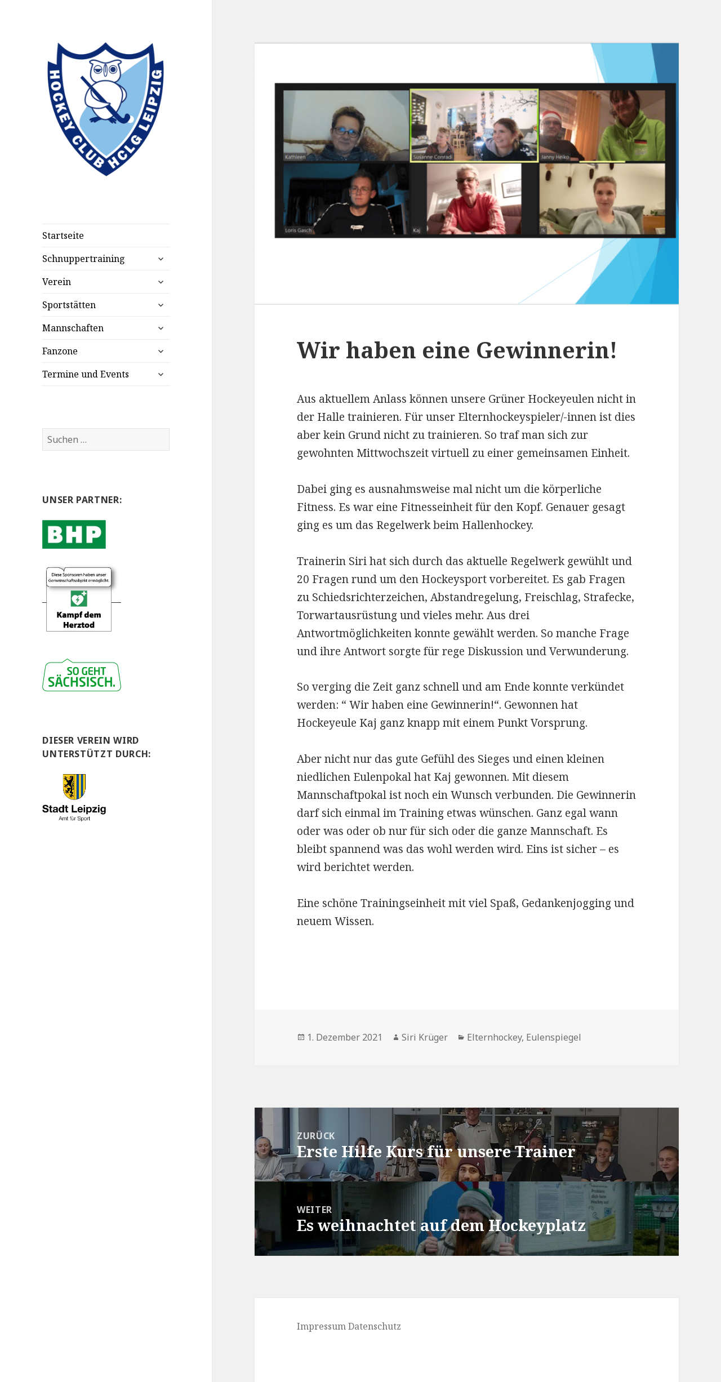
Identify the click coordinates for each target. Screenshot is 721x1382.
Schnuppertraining (83, 258)
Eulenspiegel (553, 1037)
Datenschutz (374, 1326)
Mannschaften (73, 328)
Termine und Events (85, 374)
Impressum (321, 1326)
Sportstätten (69, 305)
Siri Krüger (425, 1037)
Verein (56, 281)
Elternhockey (494, 1037)
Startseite (63, 235)
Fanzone (60, 351)
